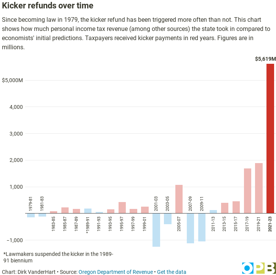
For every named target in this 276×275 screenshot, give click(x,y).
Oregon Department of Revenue (116, 272)
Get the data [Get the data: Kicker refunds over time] (171, 272)
